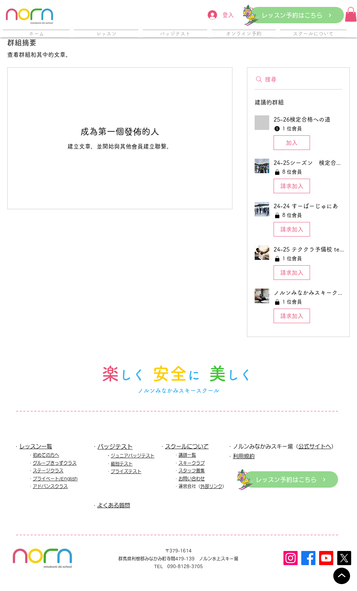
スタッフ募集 (191, 470)
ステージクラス (48, 470)
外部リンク (211, 486)
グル (37, 463)
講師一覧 (187, 455)
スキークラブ (191, 463)
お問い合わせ (191, 478)
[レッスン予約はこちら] (297, 15)
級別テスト (122, 463)
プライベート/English (55, 478)
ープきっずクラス (59, 463)
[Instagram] (290, 558)
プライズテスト (126, 471)
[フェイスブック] (308, 558)
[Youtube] (326, 558)
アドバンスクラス (50, 486)
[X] (344, 558)
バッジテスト (115, 446)
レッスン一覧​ (35, 446)
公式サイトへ (314, 446)
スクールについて (187, 446)
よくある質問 (113, 505)
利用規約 (244, 456)
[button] (351, 14)
